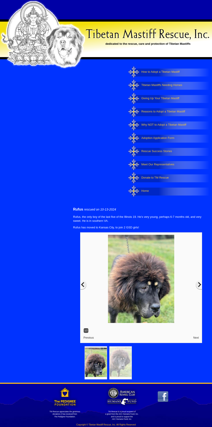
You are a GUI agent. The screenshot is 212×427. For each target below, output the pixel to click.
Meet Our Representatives (157, 164)
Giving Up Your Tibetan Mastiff (160, 98)
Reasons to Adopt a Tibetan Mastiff (163, 111)
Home (145, 190)
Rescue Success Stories (156, 151)
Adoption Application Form (157, 138)
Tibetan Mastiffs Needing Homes (161, 85)
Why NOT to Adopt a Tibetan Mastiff (163, 124)
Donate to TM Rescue (155, 177)
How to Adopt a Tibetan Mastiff (160, 71)
